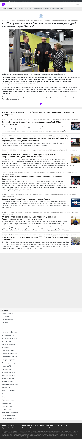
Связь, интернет (7, 394)
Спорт (4, 397)
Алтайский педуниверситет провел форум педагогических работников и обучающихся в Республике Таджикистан (35, 139)
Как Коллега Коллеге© (9, 418)
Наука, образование (72, 20)
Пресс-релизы (9, 8)
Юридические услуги (8, 415)
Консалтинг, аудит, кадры (10, 354)
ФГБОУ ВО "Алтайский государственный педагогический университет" (30, 20)
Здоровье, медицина (8, 344)
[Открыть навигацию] (77, 4)
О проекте (25, 428)
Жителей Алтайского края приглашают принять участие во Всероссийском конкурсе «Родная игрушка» (29, 155)
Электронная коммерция (10, 412)
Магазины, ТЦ (6, 366)
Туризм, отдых (6, 409)
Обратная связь (42, 428)
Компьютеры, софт (8, 350)
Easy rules (59, 425)
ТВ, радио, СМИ (7, 406)
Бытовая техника (7, 329)
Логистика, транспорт (9, 363)
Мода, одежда (6, 369)
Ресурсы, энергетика (8, 391)
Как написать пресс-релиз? (47, 425)
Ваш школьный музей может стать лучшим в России (26, 199)
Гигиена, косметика (8, 335)
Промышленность (7, 381)
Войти (66, 1)
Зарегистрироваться (75, 1)
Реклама (32, 428)
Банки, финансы (7, 323)
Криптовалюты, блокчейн (10, 357)
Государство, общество (59, 20)
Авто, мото (5, 316)
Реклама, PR (6, 387)
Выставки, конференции (9, 332)
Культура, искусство (72, 150)
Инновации (5, 347)
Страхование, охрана (8, 400)
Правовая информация (56, 428)
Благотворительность (9, 326)
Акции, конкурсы (7, 319)
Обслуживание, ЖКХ (8, 375)
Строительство (6, 403)
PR (3, 8)
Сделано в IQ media (7, 428)
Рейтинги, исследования (10, 384)
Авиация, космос (7, 313)
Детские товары (7, 341)
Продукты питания (8, 378)
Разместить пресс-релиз (29, 425)
